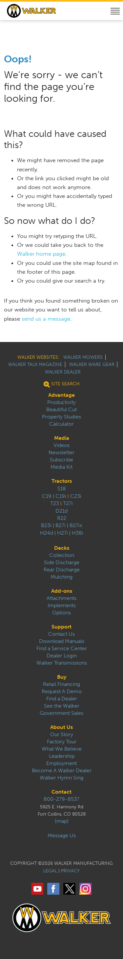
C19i (60, 496)
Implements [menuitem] (62, 605)
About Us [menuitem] (61, 727)
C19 (46, 496)
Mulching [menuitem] (61, 577)
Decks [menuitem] (61, 548)
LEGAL (50, 871)
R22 (61, 518)
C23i (75, 496)
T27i (68, 503)
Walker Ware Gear (91, 364)
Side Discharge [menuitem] (61, 562)
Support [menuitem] (61, 627)
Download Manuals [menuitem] (61, 641)
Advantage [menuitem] (61, 395)
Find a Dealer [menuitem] (61, 699)
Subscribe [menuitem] (61, 460)
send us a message (46, 318)
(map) (62, 821)
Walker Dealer (63, 372)
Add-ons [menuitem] (61, 591)
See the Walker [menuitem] (61, 706)
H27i (62, 533)
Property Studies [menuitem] (61, 417)
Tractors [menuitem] (61, 481)
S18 (61, 488)
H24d (46, 533)
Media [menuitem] (61, 438)
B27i (60, 525)
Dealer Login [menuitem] (62, 656)
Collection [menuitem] (61, 555)
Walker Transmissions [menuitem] (61, 663)
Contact (61, 792)
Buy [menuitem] (61, 677)
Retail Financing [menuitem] (61, 684)
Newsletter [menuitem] (61, 453)
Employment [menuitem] (61, 763)
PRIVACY (70, 871)
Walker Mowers (83, 357)
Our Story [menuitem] (61, 734)
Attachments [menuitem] (61, 598)
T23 (54, 503)
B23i (46, 525)
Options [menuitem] (61, 613)
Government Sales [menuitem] (61, 713)
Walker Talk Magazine (35, 364)
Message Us (62, 836)
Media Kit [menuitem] (61, 467)
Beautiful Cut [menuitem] (61, 410)
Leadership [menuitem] (61, 756)
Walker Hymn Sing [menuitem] (61, 778)
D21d (61, 511)
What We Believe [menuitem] (62, 749)
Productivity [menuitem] (61, 402)
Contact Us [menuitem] (61, 634)
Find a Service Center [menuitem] (61, 648)
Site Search (62, 384)
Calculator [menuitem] (61, 424)
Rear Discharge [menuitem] (62, 570)
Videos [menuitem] (61, 445)
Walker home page (41, 253)
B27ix (76, 525)
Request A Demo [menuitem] (62, 691)
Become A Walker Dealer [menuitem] (62, 771)
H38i (77, 533)
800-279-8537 (61, 799)
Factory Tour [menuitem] (61, 742)
